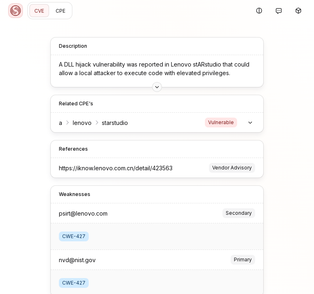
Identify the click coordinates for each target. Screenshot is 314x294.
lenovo (82, 119)
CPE (60, 11)
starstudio (115, 119)
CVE (39, 11)
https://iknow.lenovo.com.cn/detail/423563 (116, 164)
